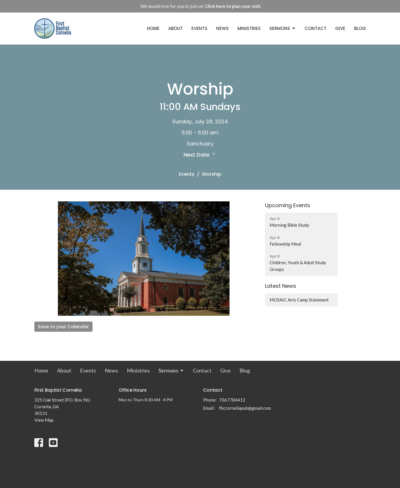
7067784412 (232, 399)
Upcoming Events (287, 205)
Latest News (280, 286)
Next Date (200, 154)
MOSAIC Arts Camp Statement (299, 299)
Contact (315, 28)
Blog (360, 28)
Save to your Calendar (63, 327)
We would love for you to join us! (201, 6)
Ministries (249, 28)
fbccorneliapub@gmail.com (245, 408)
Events (199, 28)
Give (340, 28)
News (222, 28)
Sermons (282, 28)
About (175, 28)
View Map (44, 420)
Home (153, 28)
